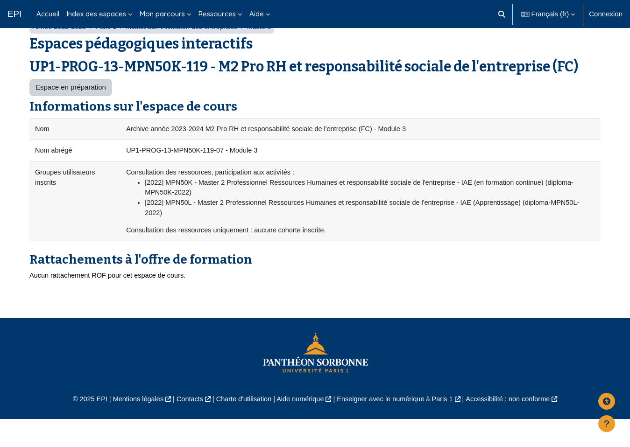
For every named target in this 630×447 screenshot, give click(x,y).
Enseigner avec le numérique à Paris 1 (398, 426)
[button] (501, 14)
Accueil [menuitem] (47, 13)
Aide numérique (299, 426)
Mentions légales (131, 426)
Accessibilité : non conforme (515, 426)
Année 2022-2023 (60, 50)
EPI (14, 14)
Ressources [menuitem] (217, 13)
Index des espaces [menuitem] (96, 13)
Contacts (184, 426)
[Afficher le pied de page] (606, 423)
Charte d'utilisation (241, 426)
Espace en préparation (70, 111)
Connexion (606, 14)
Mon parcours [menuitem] (162, 13)
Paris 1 (109, 50)
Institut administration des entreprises (187, 50)
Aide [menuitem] (256, 13)
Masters (266, 50)
